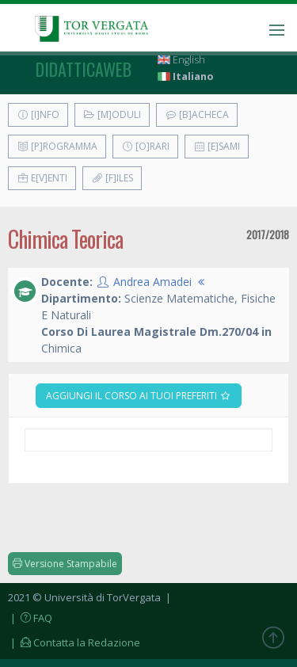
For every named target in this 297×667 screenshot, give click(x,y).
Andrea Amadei (152, 281)
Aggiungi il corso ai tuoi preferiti (138, 395)
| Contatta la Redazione (74, 642)
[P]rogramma (57, 146)
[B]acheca (197, 114)
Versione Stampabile (65, 563)
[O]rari (145, 146)
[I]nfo (38, 114)
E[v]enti (42, 178)
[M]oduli (112, 114)
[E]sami (216, 146)
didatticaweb (83, 69)
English (181, 60)
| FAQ (30, 618)
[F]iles (112, 178)
